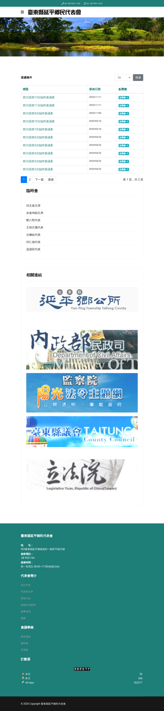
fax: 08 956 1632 (94, 3)
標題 (25, 89)
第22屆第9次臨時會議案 (38, 113)
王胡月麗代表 (34, 227)
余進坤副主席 (34, 213)
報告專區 (26, 636)
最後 (51, 179)
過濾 (138, 77)
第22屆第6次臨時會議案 (38, 137)
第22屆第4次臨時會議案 (38, 153)
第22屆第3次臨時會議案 (38, 161)
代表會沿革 (27, 591)
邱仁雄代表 (33, 242)
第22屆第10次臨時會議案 (39, 121)
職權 (23, 618)
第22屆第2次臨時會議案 (38, 169)
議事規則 (26, 611)
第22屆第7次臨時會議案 (38, 129)
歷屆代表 (26, 598)
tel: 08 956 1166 (72, 3)
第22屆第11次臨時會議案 (39, 105)
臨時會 (24, 643)
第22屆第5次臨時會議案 (38, 145)
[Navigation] (22, 12)
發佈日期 (94, 89)
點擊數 (123, 89)
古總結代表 (33, 234)
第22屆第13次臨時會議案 (39, 97)
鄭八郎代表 (33, 220)
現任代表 (26, 585)
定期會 (24, 649)
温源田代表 (33, 249)
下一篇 (39, 179)
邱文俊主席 (33, 205)
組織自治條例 (28, 604)
